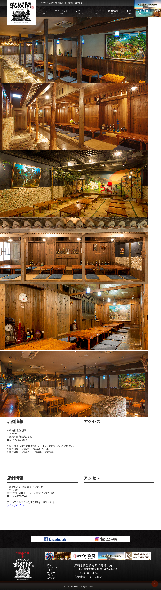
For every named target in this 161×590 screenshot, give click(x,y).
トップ (44, 12)
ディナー (51, 573)
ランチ (50, 570)
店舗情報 (113, 12)
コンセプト (61, 12)
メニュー (80, 12)
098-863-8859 (20, 440)
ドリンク (51, 575)
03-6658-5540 (20, 496)
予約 (129, 12)
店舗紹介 (51, 578)
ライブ (97, 12)
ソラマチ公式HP (15, 505)
